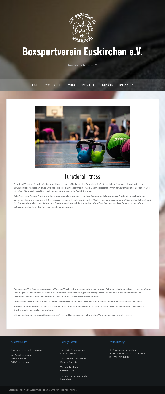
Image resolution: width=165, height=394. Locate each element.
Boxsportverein (52, 85)
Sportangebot (88, 85)
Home (34, 85)
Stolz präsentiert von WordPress (25, 389)
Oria (53, 389)
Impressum (107, 85)
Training (70, 85)
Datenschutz (126, 85)
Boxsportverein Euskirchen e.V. (82, 51)
